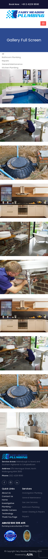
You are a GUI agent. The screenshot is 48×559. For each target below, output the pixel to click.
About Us (6, 493)
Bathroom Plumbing (31, 507)
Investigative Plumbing (32, 493)
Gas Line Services (30, 502)
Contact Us (7, 496)
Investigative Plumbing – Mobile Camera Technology (9, 508)
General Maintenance (31, 497)
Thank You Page (9, 517)
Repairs (25, 516)
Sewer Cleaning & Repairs (33, 511)
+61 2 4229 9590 (30, 4)
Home (5, 499)
